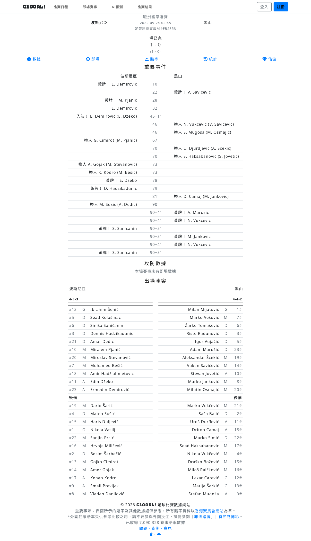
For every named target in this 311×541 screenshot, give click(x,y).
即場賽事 (90, 7)
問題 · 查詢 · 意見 (155, 528)
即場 (93, 59)
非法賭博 (202, 516)
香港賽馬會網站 (209, 511)
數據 (34, 59)
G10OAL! (34, 7)
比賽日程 (60, 7)
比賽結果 (145, 7)
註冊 (281, 6)
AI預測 (117, 7)
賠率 (151, 59)
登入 (264, 6)
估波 (269, 59)
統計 (210, 59)
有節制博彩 (228, 516)
